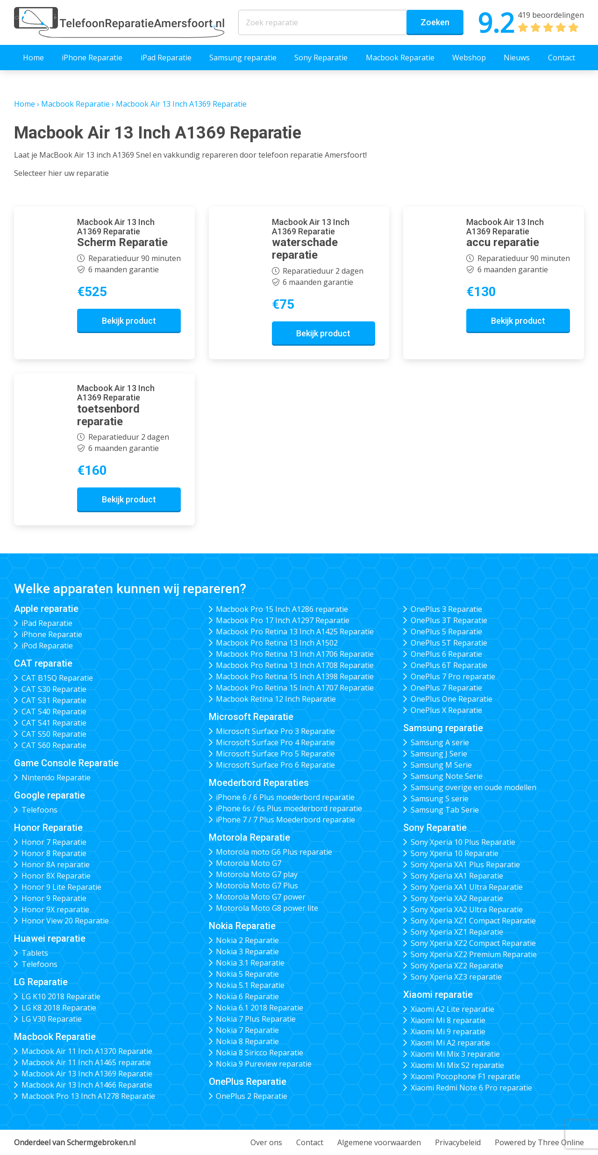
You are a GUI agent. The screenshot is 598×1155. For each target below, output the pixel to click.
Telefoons (39, 810)
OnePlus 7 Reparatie (446, 688)
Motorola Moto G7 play (257, 874)
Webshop (469, 57)
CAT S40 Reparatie (53, 711)
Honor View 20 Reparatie (65, 920)
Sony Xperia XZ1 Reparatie (457, 932)
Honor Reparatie (48, 827)
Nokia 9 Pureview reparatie (264, 1064)
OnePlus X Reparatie (446, 710)
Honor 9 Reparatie (53, 898)
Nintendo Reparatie (56, 777)
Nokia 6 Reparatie (247, 996)
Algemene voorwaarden (379, 1142)
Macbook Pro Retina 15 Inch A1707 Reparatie (295, 688)
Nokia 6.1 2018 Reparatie (259, 1007)
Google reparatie (49, 795)
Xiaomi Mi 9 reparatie (448, 1031)
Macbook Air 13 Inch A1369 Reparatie (86, 1073)
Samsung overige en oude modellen (473, 787)
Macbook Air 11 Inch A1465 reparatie (86, 1062)
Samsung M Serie (441, 765)
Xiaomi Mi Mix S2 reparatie (457, 1065)
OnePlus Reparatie (247, 1081)
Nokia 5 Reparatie (247, 974)
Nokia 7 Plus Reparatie (256, 1019)
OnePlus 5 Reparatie (446, 631)
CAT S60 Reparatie (53, 745)
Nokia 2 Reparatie (247, 940)
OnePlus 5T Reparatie (449, 643)
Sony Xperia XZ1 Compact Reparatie (473, 920)
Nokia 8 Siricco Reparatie (259, 1052)
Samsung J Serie (439, 753)
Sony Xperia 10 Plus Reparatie (463, 842)
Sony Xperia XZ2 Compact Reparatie (473, 943)
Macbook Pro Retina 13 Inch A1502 (277, 643)
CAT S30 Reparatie (53, 689)
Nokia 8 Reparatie (247, 1041)
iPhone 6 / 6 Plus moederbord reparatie (285, 797)
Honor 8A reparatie (55, 864)
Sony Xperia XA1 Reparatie (457, 876)
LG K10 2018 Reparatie (60, 996)
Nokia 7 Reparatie (247, 1030)
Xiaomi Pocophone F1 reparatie (465, 1076)
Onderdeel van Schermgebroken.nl (74, 1142)
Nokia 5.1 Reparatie (250, 985)
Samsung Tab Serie (445, 810)
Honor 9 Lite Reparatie (61, 887)
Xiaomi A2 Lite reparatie (452, 1009)
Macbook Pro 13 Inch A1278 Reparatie (88, 1096)
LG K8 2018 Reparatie (58, 1007)
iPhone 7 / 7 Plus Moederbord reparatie (285, 819)
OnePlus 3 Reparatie (446, 609)
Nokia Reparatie (242, 925)
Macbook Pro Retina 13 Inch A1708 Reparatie (295, 665)
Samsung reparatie (243, 57)
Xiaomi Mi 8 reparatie (448, 1020)
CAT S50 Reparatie (53, 734)
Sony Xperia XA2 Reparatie (457, 898)
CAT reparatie (43, 663)
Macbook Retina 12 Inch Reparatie (276, 699)
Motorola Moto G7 (248, 863)
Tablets (34, 953)
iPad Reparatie (166, 57)
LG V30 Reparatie (51, 1019)
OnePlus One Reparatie (451, 699)
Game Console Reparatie (66, 763)
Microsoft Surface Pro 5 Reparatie (275, 753)
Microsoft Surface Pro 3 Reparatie (275, 731)
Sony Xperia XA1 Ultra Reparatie (467, 887)
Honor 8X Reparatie (56, 876)
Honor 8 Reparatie (53, 853)
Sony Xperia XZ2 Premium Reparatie (474, 954)
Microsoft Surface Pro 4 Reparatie (275, 742)
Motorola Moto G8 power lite (267, 908)
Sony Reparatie (321, 57)
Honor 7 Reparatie (53, 842)
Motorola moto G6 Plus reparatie (274, 852)
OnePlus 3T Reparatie (449, 620)
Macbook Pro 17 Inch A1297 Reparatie (282, 620)
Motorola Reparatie (249, 837)
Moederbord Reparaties (259, 782)
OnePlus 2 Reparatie (251, 1096)
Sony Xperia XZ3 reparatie (456, 977)
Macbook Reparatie (400, 57)
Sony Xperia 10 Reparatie (454, 853)
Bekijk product (129, 321)
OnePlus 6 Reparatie (446, 654)
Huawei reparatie (49, 938)
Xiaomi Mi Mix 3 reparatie (455, 1054)
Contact (561, 57)
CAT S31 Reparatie (53, 700)
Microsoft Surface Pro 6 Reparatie (275, 765)
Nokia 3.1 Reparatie (250, 963)
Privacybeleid (458, 1142)
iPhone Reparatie (92, 57)
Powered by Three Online (539, 1142)
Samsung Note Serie (447, 776)
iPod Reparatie (47, 645)
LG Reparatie (41, 982)
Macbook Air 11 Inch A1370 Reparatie (86, 1051)
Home (33, 57)
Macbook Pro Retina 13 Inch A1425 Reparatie (295, 631)
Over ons (266, 1142)
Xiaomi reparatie (438, 994)
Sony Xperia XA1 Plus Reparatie (465, 864)
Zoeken (434, 22)
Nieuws (517, 57)
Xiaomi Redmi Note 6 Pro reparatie (471, 1087)
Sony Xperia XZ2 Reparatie (457, 965)
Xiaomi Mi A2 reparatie (450, 1043)
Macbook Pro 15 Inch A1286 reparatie (282, 609)
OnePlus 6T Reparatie (449, 665)
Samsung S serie (440, 798)
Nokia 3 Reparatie (247, 951)
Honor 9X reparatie (55, 909)
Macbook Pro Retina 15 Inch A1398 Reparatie (295, 676)
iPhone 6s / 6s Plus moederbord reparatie (289, 808)
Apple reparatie (46, 608)
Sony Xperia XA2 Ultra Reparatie (467, 909)
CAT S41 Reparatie (53, 723)
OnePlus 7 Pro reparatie (453, 676)
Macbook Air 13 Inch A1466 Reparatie (86, 1085)
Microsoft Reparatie (251, 716)
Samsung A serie (440, 742)
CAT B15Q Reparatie (57, 678)
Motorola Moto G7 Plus (257, 885)
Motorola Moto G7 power (261, 897)
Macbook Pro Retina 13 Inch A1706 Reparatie (295, 654)
